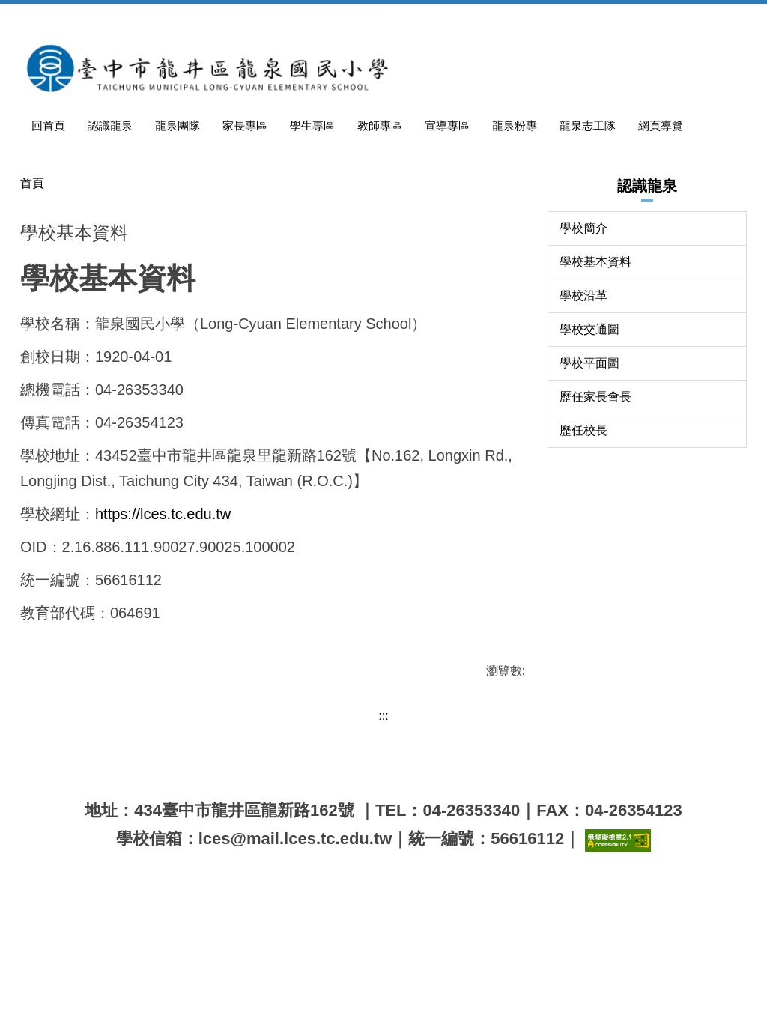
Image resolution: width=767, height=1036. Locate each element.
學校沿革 (583, 412)
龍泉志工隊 (637, 18)
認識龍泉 (191, 18)
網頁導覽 (706, 18)
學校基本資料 (595, 378)
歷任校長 (583, 547)
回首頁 (134, 18)
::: (95, 18)
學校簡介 (583, 345)
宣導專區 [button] (506, 18)
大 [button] (516, 376)
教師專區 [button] (443, 18)
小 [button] (457, 376)
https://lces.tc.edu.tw (163, 656)
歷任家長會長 (595, 513)
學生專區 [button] (380, 18)
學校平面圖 (589, 479)
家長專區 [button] (317, 18)
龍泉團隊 (254, 18)
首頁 (32, 300)
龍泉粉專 (568, 18)
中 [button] (486, 376)
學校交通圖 (589, 446)
